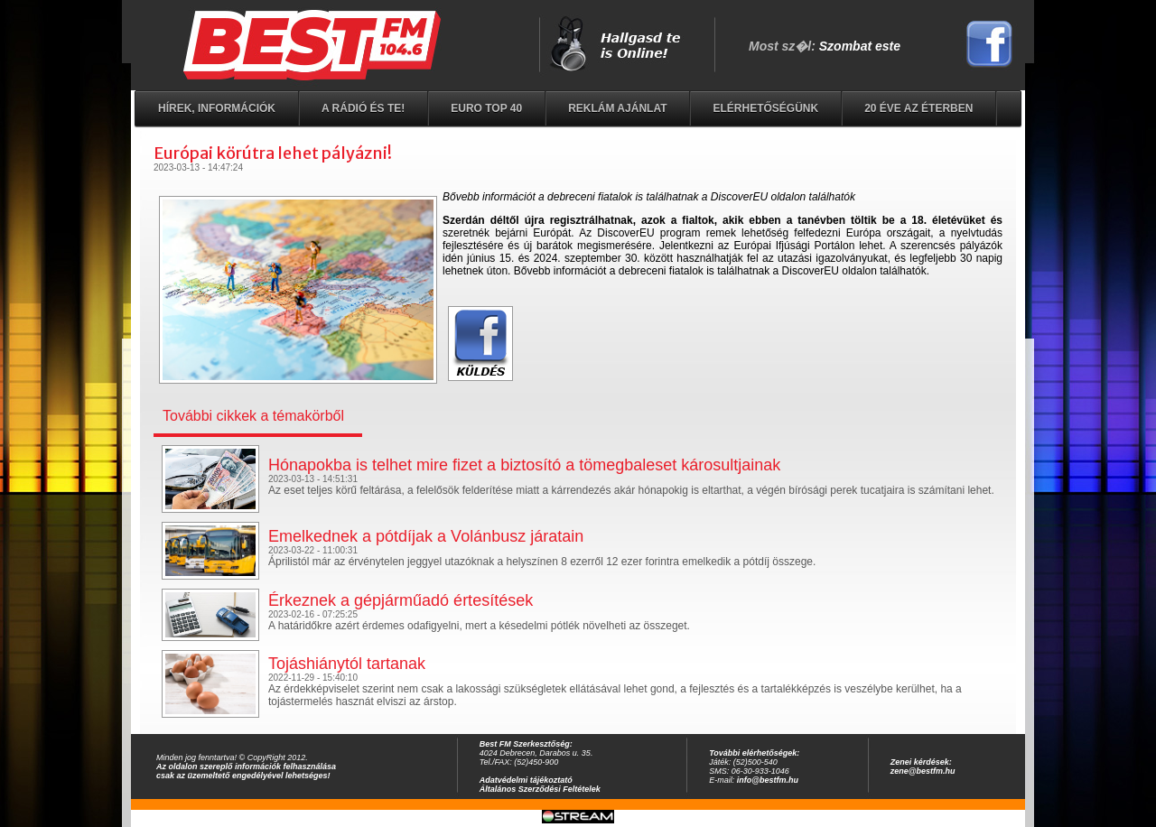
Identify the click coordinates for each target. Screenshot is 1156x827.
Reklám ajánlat (617, 108)
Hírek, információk (216, 108)
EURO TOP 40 (486, 108)
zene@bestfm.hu (923, 771)
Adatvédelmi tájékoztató (526, 780)
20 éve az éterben (918, 108)
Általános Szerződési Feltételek (540, 789)
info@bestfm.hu (767, 780)
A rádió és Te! (363, 108)
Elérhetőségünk (765, 108)
